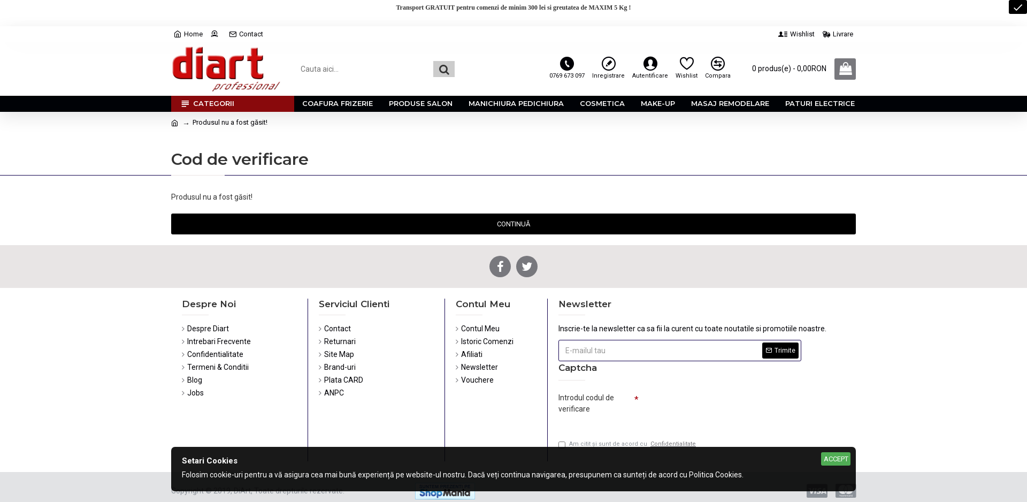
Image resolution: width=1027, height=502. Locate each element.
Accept (836, 459)
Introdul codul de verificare (586, 403)
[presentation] (713, 408)
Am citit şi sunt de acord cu (628, 444)
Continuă (513, 224)
